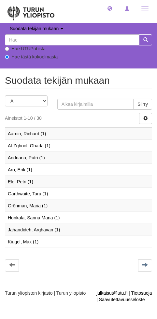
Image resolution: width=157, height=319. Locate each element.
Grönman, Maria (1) (28, 205)
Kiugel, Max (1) (23, 241)
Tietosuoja (141, 293)
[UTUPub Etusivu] (31, 11)
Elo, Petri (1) (20, 181)
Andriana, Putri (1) (26, 157)
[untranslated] (72, 39)
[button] (110, 8)
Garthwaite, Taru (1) (28, 193)
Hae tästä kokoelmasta (31, 56)
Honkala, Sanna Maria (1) (34, 217)
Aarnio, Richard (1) (27, 133)
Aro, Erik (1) (20, 169)
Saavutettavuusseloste (122, 299)
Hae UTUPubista (25, 48)
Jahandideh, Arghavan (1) (34, 229)
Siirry (142, 104)
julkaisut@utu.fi (111, 293)
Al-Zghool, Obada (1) (29, 145)
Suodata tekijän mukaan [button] (36, 28)
